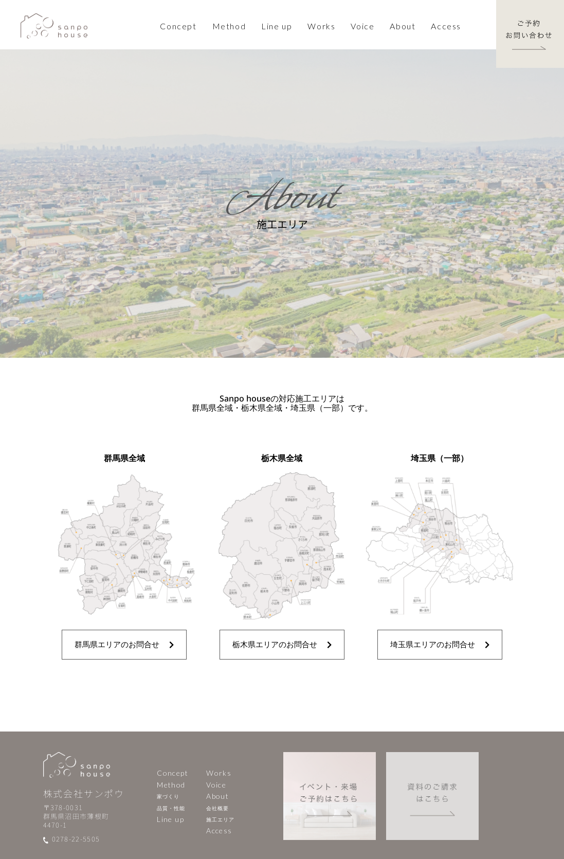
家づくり (168, 796)
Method (171, 784)
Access (446, 26)
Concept (178, 26)
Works (218, 773)
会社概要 (217, 808)
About (217, 796)
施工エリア (220, 819)
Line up (276, 26)
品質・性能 (171, 808)
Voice (362, 26)
